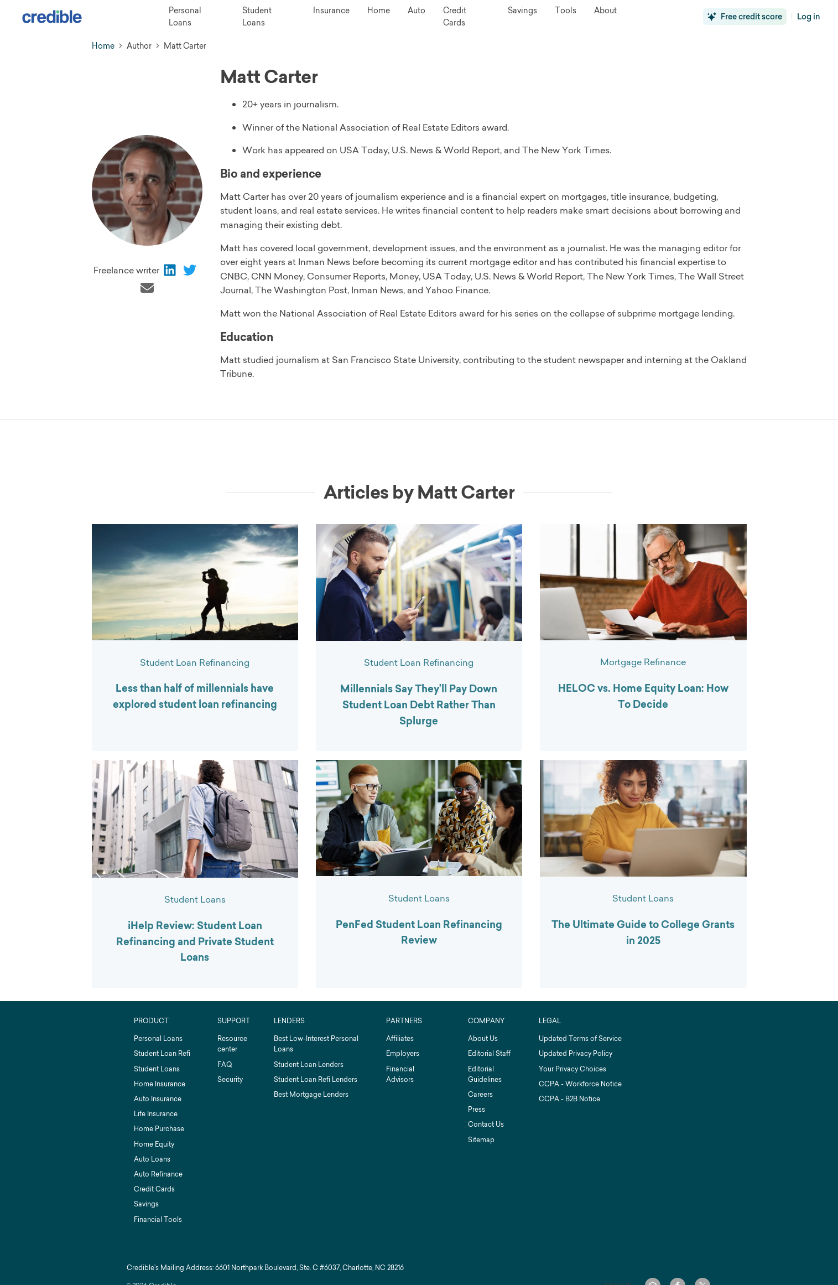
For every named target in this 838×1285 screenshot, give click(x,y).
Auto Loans (152, 1159)
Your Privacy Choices (572, 1069)
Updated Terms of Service (580, 1038)
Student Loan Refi (162, 1053)
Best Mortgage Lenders (311, 1094)
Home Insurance (159, 1084)
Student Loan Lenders (308, 1064)
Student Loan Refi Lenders (315, 1079)
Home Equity (154, 1144)
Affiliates (400, 1038)
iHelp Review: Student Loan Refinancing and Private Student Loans (195, 942)
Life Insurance (156, 1113)
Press (476, 1109)
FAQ (224, 1064)
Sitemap (481, 1139)
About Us (483, 1038)
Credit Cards (154, 1189)
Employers (402, 1053)
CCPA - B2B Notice (569, 1098)
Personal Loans (158, 1038)
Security (230, 1079)
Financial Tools (158, 1219)
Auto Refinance (158, 1174)
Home (103, 45)
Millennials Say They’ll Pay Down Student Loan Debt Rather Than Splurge (418, 705)
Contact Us (486, 1124)
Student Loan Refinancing (194, 662)
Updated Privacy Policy (575, 1053)
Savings (146, 1204)
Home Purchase (159, 1128)
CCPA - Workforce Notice (580, 1084)
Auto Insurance (157, 1098)
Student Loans (195, 899)
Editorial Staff (489, 1053)
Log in (808, 16)
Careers (480, 1094)
